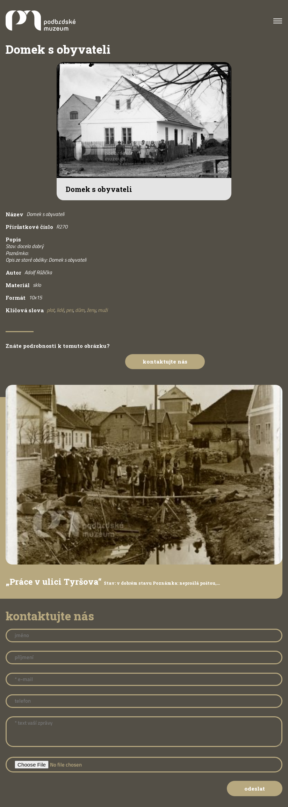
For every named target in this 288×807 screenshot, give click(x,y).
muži (103, 310)
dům (80, 310)
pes (69, 310)
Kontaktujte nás (165, 361)
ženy (91, 310)
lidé (60, 310)
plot (51, 310)
